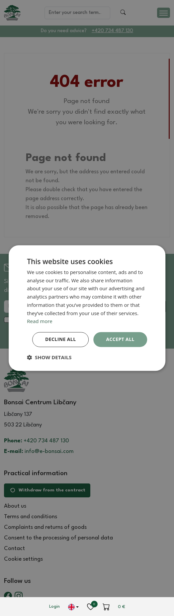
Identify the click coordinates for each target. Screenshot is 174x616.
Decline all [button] (60, 339)
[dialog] (87, 308)
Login (54, 606)
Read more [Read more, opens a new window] (39, 321)
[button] (49, 357)
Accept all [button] (120, 339)
